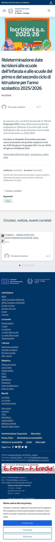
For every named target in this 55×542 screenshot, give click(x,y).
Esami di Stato (8, 388)
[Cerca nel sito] (49, 11)
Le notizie (6, 397)
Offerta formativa (9, 364)
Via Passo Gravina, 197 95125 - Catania (22, 455)
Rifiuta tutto (27, 536)
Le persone (6, 329)
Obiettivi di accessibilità (12, 441)
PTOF (4, 414)
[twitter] (23, 447)
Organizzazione (8, 338)
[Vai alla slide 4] (28, 265)
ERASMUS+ (6, 379)
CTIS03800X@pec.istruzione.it (38, 460)
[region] (27, 520)
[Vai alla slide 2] (22, 265)
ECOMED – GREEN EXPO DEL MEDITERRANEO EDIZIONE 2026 (21, 236)
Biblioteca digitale (9, 423)
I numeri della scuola (10, 332)
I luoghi (5, 326)
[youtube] (16, 447)
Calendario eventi (9, 403)
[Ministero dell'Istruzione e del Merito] (15, 2)
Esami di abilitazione (10, 385)
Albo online (6, 408)
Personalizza (27, 529)
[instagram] (19, 447)
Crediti (29, 441)
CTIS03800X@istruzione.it (38, 457)
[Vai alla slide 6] (33, 265)
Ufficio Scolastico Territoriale (13, 302)
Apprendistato (7, 370)
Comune (5, 314)
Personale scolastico (10, 346)
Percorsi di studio (8, 352)
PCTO (4, 373)
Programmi (6, 382)
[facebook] (13, 447)
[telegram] (26, 447)
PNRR (4, 376)
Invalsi (4, 311)
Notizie (8, 201)
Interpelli (5, 411)
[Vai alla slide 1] (19, 265)
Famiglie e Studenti (9, 349)
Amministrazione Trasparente (14, 433)
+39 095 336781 (16, 457)
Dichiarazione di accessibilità (29, 437)
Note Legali (40, 441)
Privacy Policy (7, 437)
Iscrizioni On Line (9, 308)
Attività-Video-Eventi (10, 426)
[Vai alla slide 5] (30, 265)
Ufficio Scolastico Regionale (13, 299)
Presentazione (7, 323)
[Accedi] (51, 2)
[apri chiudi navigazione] (4, 10)
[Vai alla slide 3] (25, 265)
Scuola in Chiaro (8, 305)
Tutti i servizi (7, 355)
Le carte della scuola (10, 335)
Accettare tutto (27, 523)
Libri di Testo (7, 367)
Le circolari (6, 400)
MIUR (4, 296)
